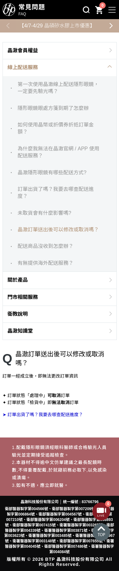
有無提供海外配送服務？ (45, 263)
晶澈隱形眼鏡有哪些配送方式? (51, 172)
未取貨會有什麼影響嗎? (44, 213)
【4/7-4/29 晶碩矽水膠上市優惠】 (57, 25)
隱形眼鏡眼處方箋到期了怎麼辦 (53, 108)
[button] (111, 26)
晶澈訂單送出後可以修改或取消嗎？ (58, 229)
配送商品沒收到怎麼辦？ (45, 246)
